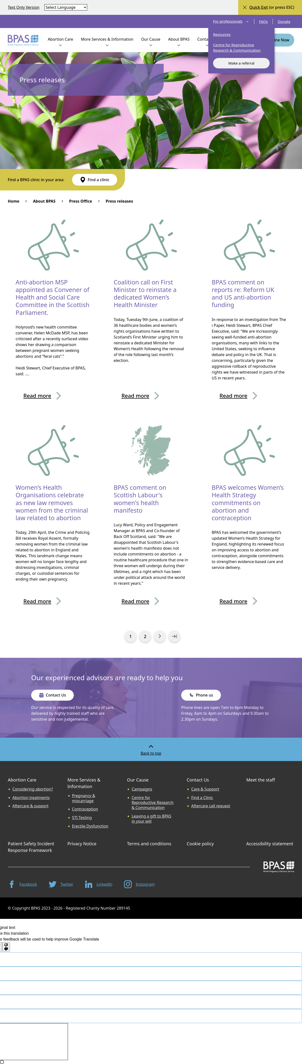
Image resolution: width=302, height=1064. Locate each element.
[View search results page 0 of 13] (130, 636)
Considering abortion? (32, 789)
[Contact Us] (52, 695)
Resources (222, 34)
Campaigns (142, 789)
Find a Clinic (202, 797)
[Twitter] (61, 884)
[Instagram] (139, 884)
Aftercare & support (30, 806)
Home (13, 201)
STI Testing (82, 817)
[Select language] (65, 7)
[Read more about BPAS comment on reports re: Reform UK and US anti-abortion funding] (249, 396)
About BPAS (44, 201)
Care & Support (205, 789)
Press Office (80, 201)
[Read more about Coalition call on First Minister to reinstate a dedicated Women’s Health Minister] (151, 396)
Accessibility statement (269, 844)
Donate (284, 21)
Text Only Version (23, 7)
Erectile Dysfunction (90, 826)
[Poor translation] (6, 946)
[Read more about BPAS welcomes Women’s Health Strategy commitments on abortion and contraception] (249, 601)
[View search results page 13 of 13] (174, 636)
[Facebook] (22, 884)
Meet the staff (260, 780)
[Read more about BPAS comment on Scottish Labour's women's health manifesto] (151, 601)
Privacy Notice (81, 844)
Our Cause (138, 780)
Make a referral (241, 63)
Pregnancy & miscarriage (83, 798)
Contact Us (198, 780)
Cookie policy (200, 844)
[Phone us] (201, 695)
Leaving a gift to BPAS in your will (151, 819)
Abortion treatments (31, 797)
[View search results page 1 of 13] (160, 636)
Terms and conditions (149, 844)
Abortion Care (22, 780)
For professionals (231, 21)
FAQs (263, 21)
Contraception (85, 809)
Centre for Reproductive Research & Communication (237, 47)
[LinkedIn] (98, 884)
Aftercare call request (210, 806)
